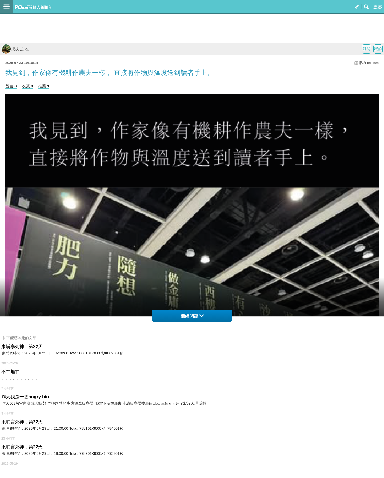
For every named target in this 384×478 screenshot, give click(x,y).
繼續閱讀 (192, 316)
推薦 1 (44, 86)
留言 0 (11, 86)
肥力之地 (15, 49)
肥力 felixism (369, 63)
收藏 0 (27, 86)
